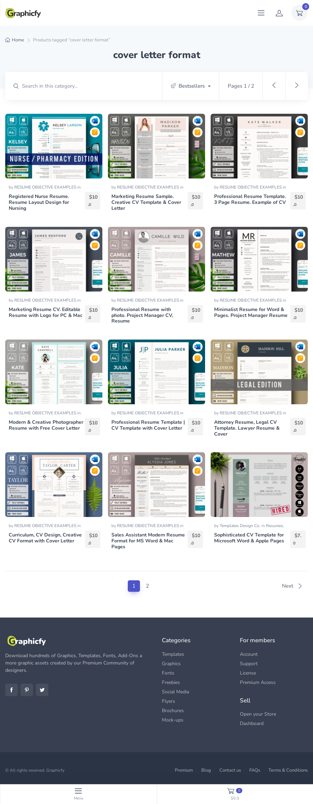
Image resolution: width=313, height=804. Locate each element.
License (248, 673)
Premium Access (258, 682)
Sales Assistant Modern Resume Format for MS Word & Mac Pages (148, 541)
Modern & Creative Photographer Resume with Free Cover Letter (46, 425)
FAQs (254, 770)
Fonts (168, 673)
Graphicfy (55, 770)
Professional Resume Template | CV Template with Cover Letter (148, 425)
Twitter (42, 690)
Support (249, 663)
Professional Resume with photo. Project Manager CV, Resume (142, 315)
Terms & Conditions (288, 770)
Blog (206, 770)
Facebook (11, 690)
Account (249, 654)
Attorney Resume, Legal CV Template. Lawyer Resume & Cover (247, 428)
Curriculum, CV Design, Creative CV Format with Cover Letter (45, 538)
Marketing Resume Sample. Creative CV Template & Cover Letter (146, 202)
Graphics (171, 663)
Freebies (171, 682)
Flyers (168, 701)
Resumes (274, 525)
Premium (184, 770)
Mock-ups (172, 720)
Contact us (230, 770)
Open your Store (258, 714)
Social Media (175, 691)
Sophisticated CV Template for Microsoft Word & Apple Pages (249, 538)
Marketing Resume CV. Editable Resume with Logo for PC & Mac (46, 312)
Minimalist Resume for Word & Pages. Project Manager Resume (251, 312)
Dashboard (252, 723)
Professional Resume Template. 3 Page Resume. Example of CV (250, 199)
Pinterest (26, 690)
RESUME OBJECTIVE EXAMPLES (45, 187)
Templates (173, 654)
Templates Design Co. (240, 525)
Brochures (173, 710)
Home (18, 40)
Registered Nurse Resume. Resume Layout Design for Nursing (39, 202)
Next (292, 585)
